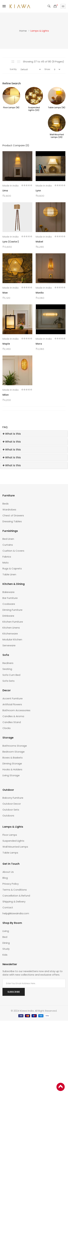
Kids (4, 954)
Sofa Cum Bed (11, 675)
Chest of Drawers (13, 515)
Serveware (9, 645)
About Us (8, 872)
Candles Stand (11, 722)
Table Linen (9, 574)
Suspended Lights (13, 840)
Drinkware (8, 615)
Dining (6, 943)
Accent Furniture (12, 698)
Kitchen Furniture (12, 621)
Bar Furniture (10, 598)
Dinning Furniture (12, 610)
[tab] (34, 434)
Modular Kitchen (12, 639)
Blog (5, 878)
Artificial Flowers (12, 704)
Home (23, 30)
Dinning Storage (12, 763)
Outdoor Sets (10, 809)
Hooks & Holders (12, 769)
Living (5, 931)
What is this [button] (12, 434)
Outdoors (8, 815)
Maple (6, 343)
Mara (39, 343)
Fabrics (6, 556)
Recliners (7, 663)
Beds (5, 503)
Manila (40, 292)
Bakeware (8, 592)
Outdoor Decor (11, 803)
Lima (5, 190)
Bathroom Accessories (16, 710)
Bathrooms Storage (14, 745)
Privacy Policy (10, 883)
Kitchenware (10, 633)
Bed (4, 937)
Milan (5, 394)
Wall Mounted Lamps (15, 846)
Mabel (39, 241)
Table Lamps (10, 852)
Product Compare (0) (15, 145)
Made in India (10, 185)
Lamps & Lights (40, 30)
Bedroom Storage (13, 751)
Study (6, 949)
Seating (7, 669)
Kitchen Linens (11, 627)
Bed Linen (8, 539)
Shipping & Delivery (13, 901)
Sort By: (13, 69)
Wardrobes (9, 509)
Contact (7, 907)
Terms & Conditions (14, 889)
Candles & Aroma (13, 716)
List (19, 61)
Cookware (8, 604)
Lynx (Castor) (10, 241)
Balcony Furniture (12, 797)
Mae (5, 292)
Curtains (7, 544)
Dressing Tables (12, 521)
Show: (47, 69)
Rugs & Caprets (12, 568)
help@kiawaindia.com (15, 913)
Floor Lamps (9, 835)
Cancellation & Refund (16, 895)
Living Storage (11, 775)
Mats (5, 562)
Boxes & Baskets (12, 757)
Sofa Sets (8, 681)
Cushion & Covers (13, 550)
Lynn (38, 190)
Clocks (6, 728)
